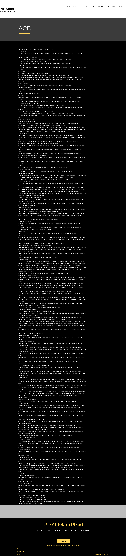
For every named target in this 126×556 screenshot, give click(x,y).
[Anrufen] (63, 541)
